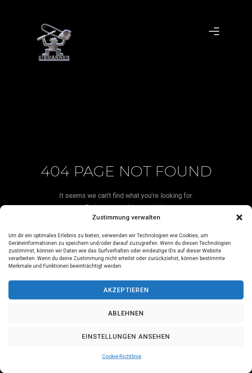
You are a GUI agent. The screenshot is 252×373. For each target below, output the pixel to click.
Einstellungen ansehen (126, 336)
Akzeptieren (126, 290)
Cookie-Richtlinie (121, 356)
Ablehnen (126, 313)
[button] (239, 217)
